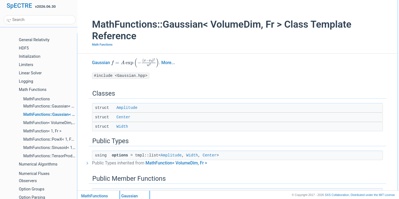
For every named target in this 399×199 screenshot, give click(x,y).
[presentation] (125, 62)
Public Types (338, 27)
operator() (341, 70)
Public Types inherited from (139, 163)
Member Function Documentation (353, 167)
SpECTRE (19, 5)
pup (336, 143)
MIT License (373, 195)
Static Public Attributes (345, 149)
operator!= (341, 125)
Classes (335, 3)
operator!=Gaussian (348, 137)
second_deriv (344, 94)
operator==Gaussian (349, 131)
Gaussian (91, 62)
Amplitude (116, 108)
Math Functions (92, 44)
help (337, 155)
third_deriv (341, 106)
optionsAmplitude (346, 33)
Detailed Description (344, 161)
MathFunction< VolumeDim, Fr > (166, 163)
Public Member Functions (348, 39)
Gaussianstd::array (348, 58)
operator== (342, 119)
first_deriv (341, 82)
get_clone (341, 64)
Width (112, 126)
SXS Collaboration (337, 195)
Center (113, 117)
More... (158, 62)
